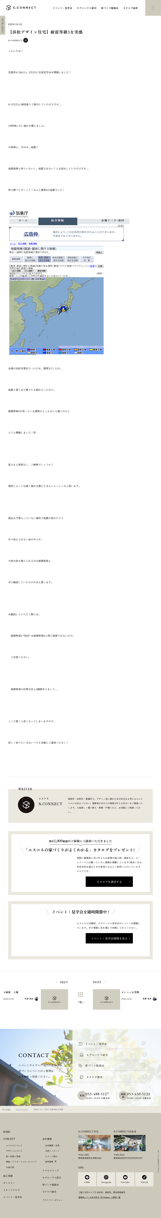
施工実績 (8, 1175)
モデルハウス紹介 (87, 8)
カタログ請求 (130, 8)
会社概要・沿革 (52, 1145)
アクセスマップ (50, 1170)
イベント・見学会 (62, 8)
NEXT (97, 982)
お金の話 (10, 1166)
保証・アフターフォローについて (21, 1161)
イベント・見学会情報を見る (109, 938)
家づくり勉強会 (109, 8)
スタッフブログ (22, 1109)
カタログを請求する (109, 882)
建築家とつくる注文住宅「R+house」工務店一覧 (101, 1200)
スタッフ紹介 (51, 1156)
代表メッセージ (52, 1150)
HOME (8, 1109)
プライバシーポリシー (52, 1199)
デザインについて (14, 1150)
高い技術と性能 (13, 1156)
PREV (64, 982)
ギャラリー (9, 1182)
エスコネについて (14, 1145)
